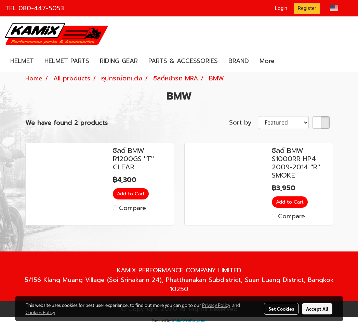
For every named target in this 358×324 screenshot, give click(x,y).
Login (281, 8)
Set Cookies (281, 309)
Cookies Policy (40, 312)
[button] (286, 61)
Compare (132, 208)
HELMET (22, 61)
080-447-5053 (41, 8)
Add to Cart (131, 193)
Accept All (317, 309)
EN (339, 8)
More (267, 61)
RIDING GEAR (119, 61)
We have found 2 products (66, 123)
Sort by (244, 122)
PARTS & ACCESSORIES (183, 61)
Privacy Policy (216, 305)
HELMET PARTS (66, 61)
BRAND (238, 61)
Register (307, 8)
